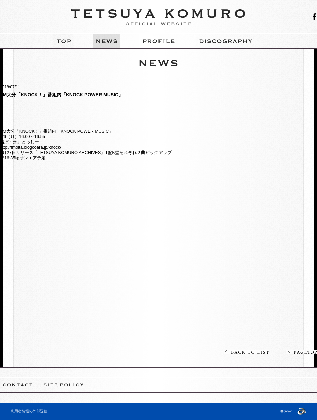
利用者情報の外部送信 (29, 411)
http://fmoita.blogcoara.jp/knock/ (30, 147)
